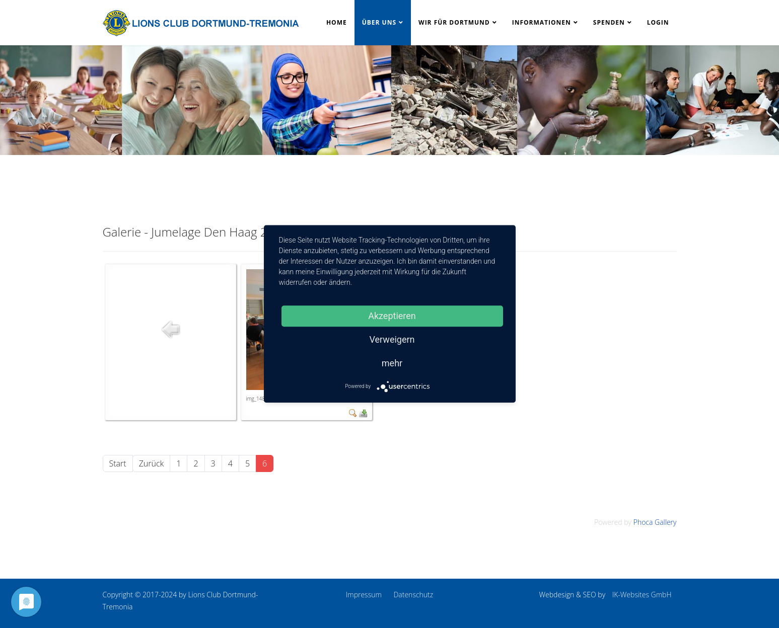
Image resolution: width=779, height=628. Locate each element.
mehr (392, 363)
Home (336, 22)
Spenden (609, 22)
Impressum (364, 594)
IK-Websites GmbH (642, 594)
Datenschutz (413, 594)
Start (117, 463)
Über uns (379, 22)
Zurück (151, 463)
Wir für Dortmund (454, 22)
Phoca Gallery (655, 522)
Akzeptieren (392, 315)
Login (658, 22)
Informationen (541, 22)
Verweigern (391, 339)
